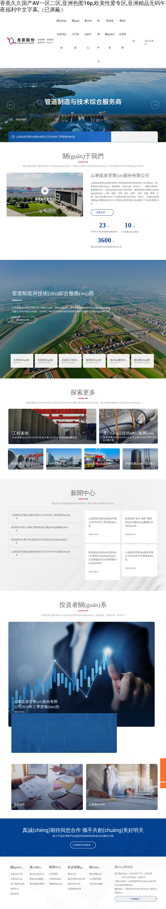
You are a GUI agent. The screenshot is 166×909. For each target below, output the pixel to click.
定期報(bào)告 (97, 806)
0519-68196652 (129, 879)
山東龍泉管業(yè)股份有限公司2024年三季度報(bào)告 (45, 136)
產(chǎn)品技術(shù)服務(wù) (128, 433)
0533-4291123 (136, 875)
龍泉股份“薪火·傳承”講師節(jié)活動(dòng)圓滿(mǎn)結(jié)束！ (139, 522)
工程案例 (20, 433)
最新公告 (19, 806)
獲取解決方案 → (24, 320)
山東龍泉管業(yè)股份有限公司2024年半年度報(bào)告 (40, 551)
